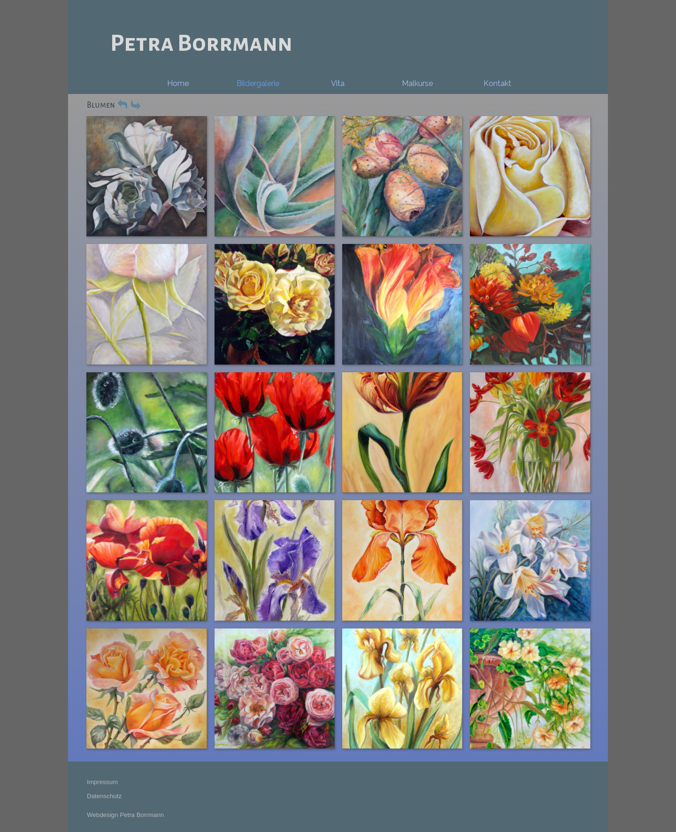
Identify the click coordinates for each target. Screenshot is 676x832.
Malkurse (417, 83)
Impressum (102, 781)
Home (178, 83)
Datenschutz (104, 796)
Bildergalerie (258, 83)
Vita (338, 83)
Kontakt (497, 83)
